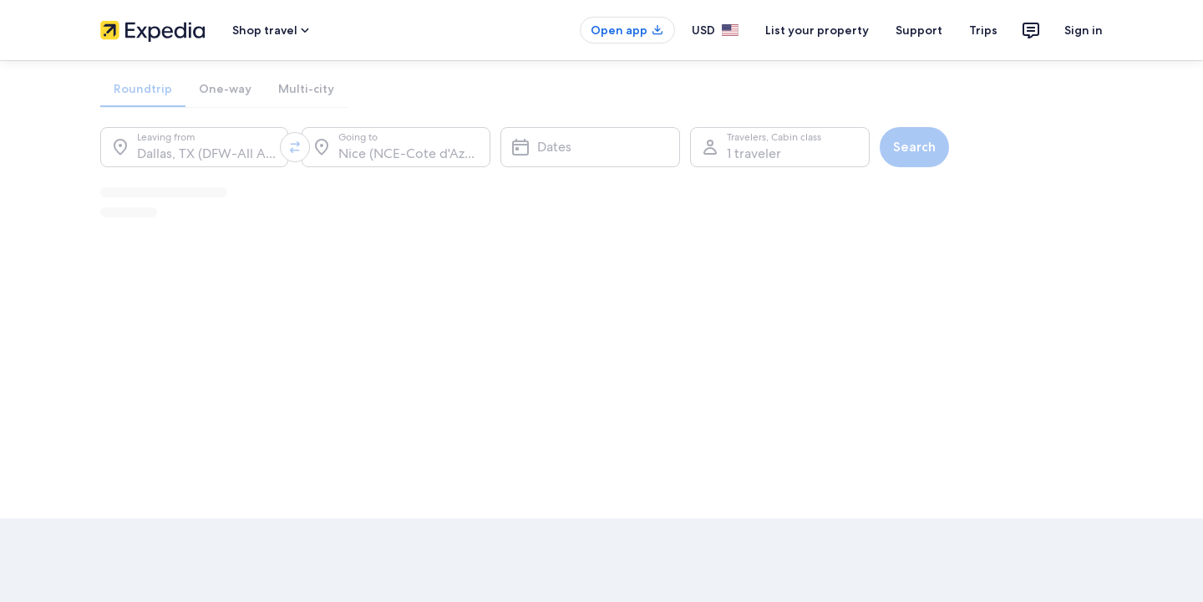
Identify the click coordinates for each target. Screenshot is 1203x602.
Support (919, 30)
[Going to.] (396, 147)
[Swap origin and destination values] (295, 147)
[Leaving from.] (194, 147)
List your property (817, 30)
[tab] (142, 88)
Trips (983, 30)
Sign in (1083, 30)
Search (914, 147)
